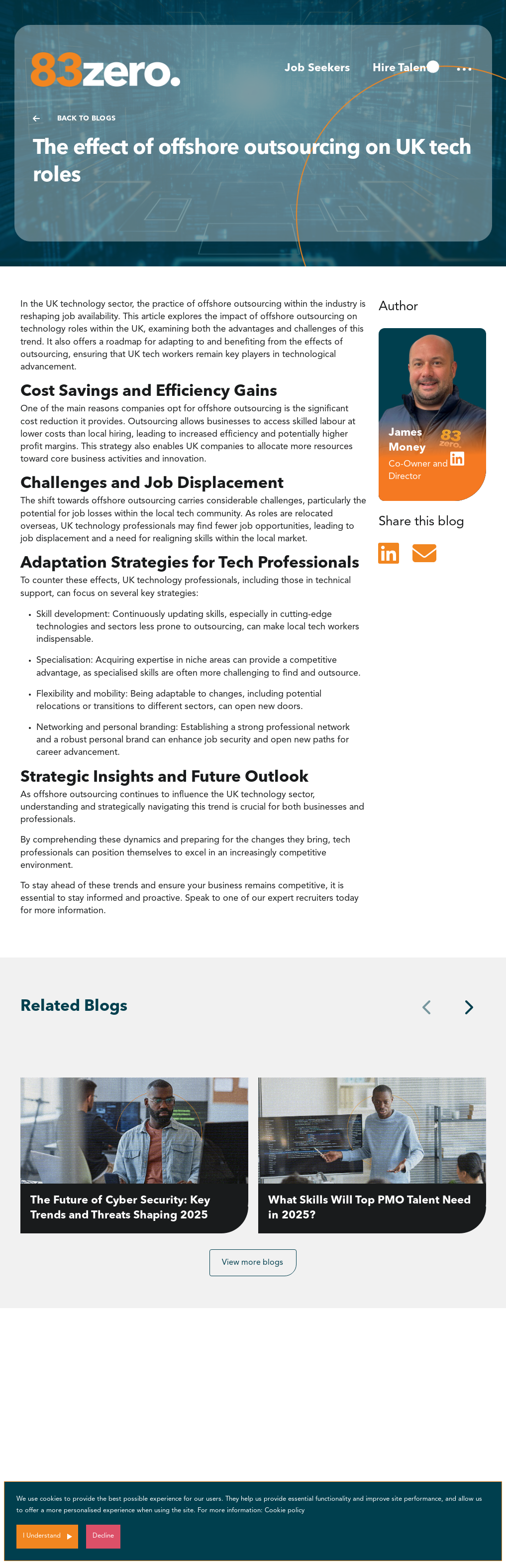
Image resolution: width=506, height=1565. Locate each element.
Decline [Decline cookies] (103, 1536)
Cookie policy (284, 1510)
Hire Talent (401, 68)
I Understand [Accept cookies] (42, 1536)
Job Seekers (317, 68)
